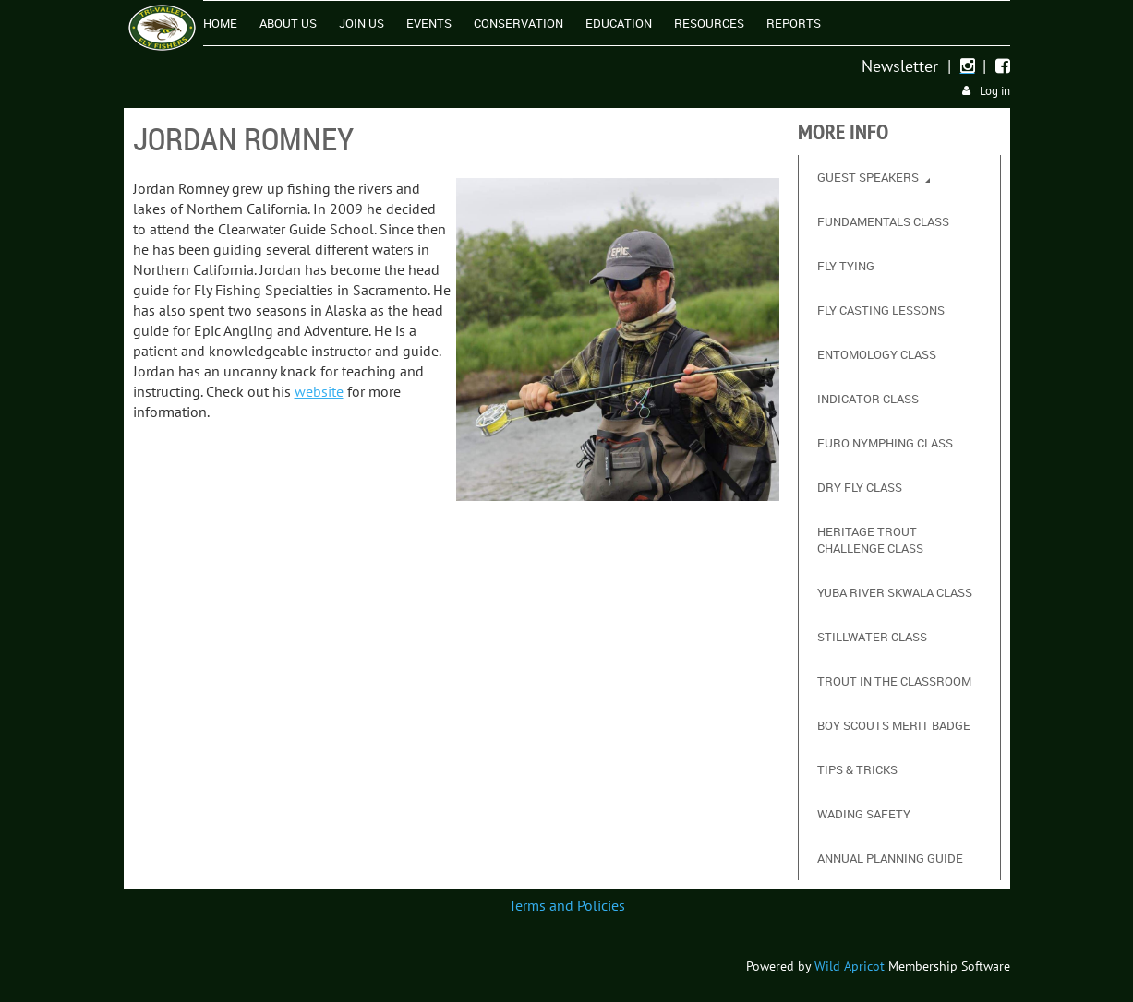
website (319, 391)
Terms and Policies (567, 905)
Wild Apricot (849, 966)
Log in (995, 91)
